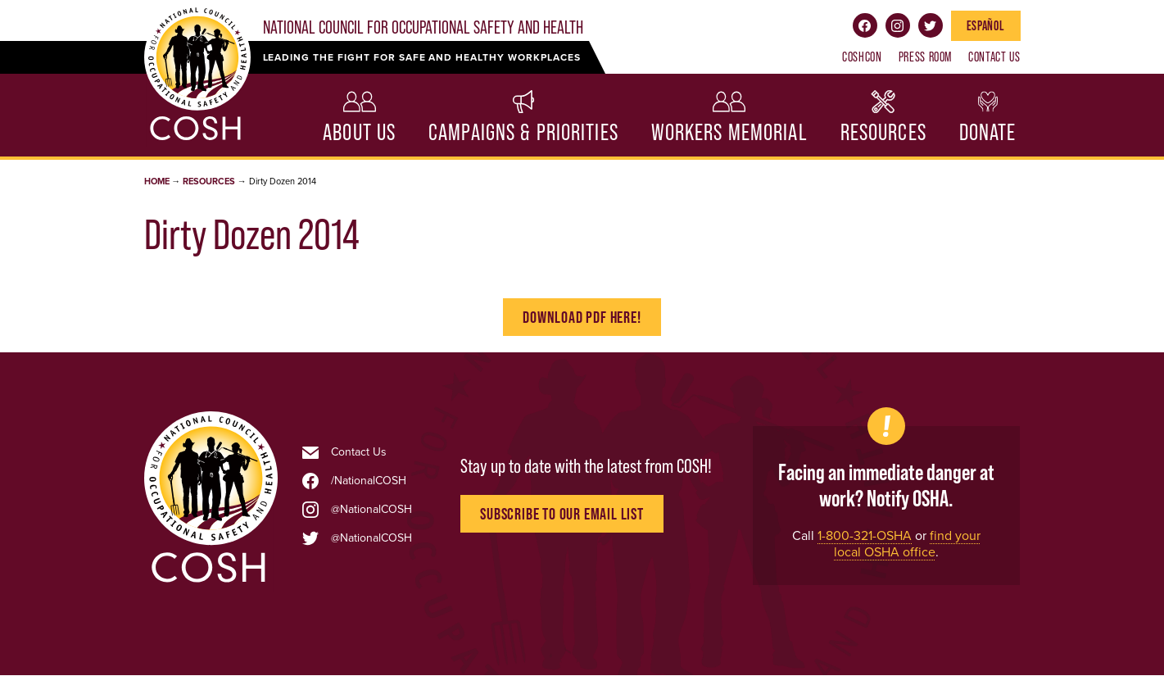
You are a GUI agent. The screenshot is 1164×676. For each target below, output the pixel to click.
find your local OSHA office (907, 543)
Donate (988, 132)
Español (985, 25)
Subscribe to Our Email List (562, 514)
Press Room (925, 56)
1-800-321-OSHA (865, 535)
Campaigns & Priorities (523, 132)
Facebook (865, 25)
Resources (883, 132)
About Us (359, 132)
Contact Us (994, 56)
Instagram (897, 25)
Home (157, 181)
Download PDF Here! (582, 317)
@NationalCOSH (371, 509)
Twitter (930, 25)
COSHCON (861, 56)
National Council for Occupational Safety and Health (423, 27)
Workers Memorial (729, 132)
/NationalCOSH (368, 481)
